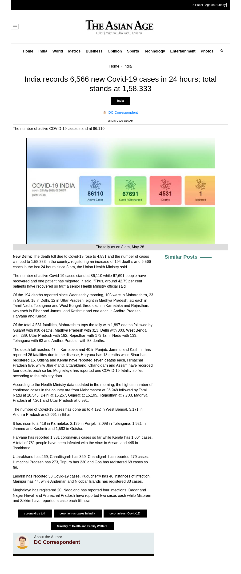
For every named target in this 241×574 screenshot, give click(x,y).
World (57, 51)
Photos (207, 51)
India (42, 51)
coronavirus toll (35, 513)
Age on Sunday (215, 5)
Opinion (115, 51)
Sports (133, 51)
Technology (154, 51)
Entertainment (183, 51)
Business (94, 51)
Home (28, 51)
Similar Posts (181, 257)
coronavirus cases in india (78, 513)
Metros (74, 51)
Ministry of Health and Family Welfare (82, 526)
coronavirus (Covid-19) (125, 513)
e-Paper (198, 5)
